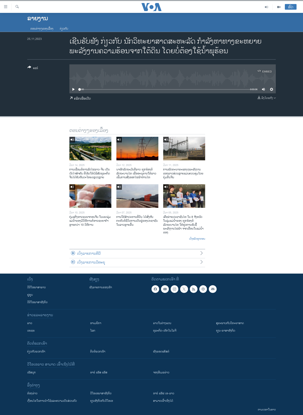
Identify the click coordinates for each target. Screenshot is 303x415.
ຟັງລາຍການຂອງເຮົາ (100, 287)
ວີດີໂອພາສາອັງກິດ (37, 302)
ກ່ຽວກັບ (64, 28)
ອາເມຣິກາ (95, 323)
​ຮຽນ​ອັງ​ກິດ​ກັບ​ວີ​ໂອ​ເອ (101, 401)
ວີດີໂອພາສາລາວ (36, 287)
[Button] (32, 68)
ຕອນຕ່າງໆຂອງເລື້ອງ (41, 28)
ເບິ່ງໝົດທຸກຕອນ (197, 239)
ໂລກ (92, 330)
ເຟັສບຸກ (31, 372)
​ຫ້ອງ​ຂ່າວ (32, 393)
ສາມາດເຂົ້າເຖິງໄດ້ (163, 401)
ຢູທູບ (30, 295)
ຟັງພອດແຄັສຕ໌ (161, 351)
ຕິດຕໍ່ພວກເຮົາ (97, 351)
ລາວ (29, 323)
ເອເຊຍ (31, 330)
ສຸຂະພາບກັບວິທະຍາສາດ (230, 323)
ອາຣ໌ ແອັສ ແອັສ (98, 372)
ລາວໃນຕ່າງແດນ (162, 323)
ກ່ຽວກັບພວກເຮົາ (36, 351)
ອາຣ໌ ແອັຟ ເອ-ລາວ (163, 393)
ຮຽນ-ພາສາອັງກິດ (225, 330)
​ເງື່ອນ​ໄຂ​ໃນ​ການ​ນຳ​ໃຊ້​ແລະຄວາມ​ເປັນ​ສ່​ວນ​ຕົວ (52, 401)
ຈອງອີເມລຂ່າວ (161, 372)
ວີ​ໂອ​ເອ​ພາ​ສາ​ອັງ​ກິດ (101, 393)
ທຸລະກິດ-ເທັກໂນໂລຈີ (164, 330)
